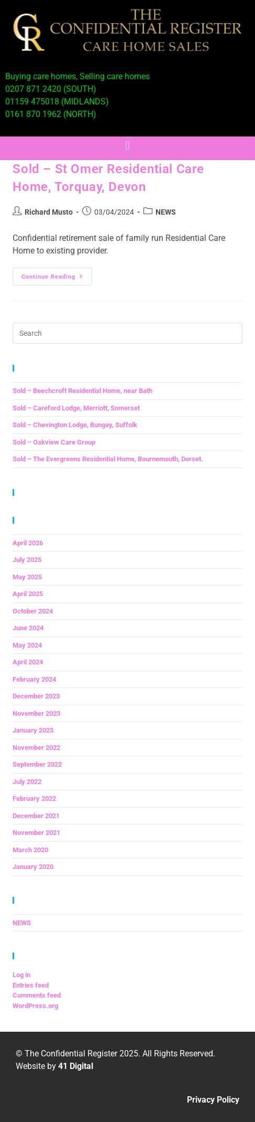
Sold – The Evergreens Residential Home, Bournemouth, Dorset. (108, 459)
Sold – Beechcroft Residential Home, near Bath (82, 391)
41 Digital (75, 1066)
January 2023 (33, 730)
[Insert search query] (127, 333)
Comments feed (37, 995)
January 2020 (33, 867)
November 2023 (36, 713)
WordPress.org (35, 1006)
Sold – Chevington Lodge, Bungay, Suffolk (75, 425)
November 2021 (36, 833)
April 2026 (28, 543)
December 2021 (36, 816)
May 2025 (27, 577)
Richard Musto (49, 212)
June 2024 (28, 628)
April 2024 (28, 662)
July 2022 (27, 782)
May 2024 (27, 645)
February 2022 (34, 798)
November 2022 (36, 747)
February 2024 (34, 679)
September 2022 (37, 764)
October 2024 (33, 611)
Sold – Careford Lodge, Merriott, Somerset (76, 408)
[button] (127, 145)
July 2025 (27, 560)
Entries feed (31, 985)
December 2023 (36, 696)
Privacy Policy (213, 1100)
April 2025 (28, 594)
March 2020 (30, 850)
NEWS (166, 212)
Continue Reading (56, 274)
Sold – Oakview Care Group (54, 442)
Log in (21, 975)
